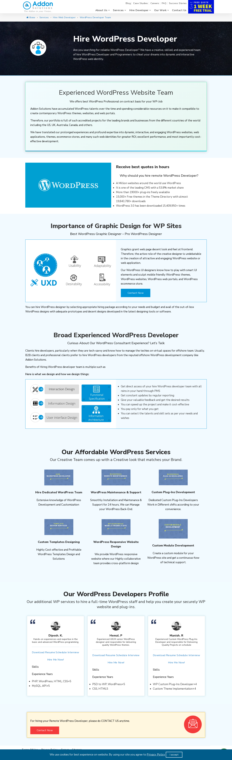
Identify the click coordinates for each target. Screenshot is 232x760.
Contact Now (136, 293)
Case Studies (140, 3)
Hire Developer (140, 10)
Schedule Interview (67, 652)
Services (119, 10)
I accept (174, 754)
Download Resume (43, 652)
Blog (128, 3)
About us (102, 10)
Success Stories (178, 3)
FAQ (164, 3)
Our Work (161, 10)
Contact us (179, 10)
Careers (154, 3)
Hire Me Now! (55, 659)
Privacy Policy (156, 754)
